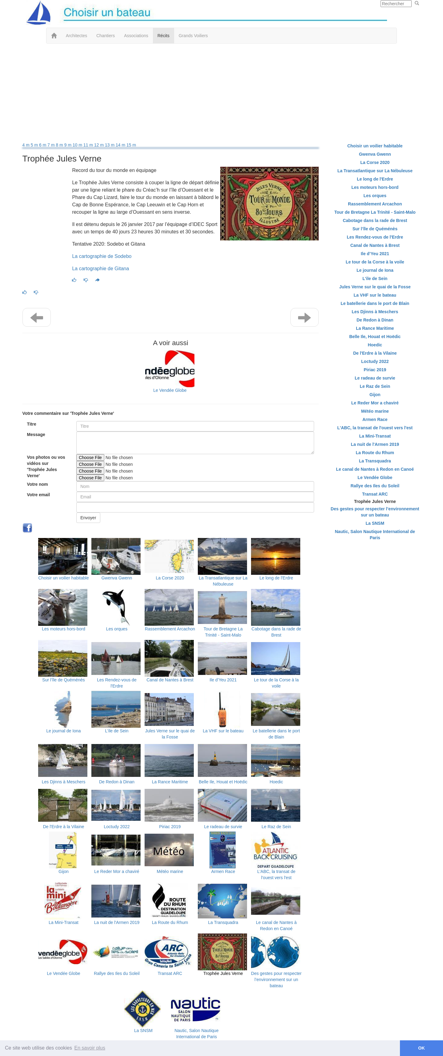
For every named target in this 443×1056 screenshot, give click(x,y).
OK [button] (421, 1048)
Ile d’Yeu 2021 (223, 679)
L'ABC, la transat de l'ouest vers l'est (375, 427)
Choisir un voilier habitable (63, 577)
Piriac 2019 (170, 826)
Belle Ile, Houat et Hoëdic (223, 781)
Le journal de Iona (63, 730)
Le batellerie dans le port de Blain (375, 303)
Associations (136, 35)
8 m (60, 144)
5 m (35, 144)
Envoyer (88, 517)
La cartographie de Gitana (100, 268)
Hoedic (276, 781)
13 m (110, 144)
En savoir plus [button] (90, 1047)
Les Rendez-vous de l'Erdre (375, 237)
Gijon (63, 871)
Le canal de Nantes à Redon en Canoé (375, 469)
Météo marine (170, 871)
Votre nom (37, 484)
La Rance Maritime (170, 781)
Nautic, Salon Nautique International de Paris (375, 534)
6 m (43, 144)
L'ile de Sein (117, 730)
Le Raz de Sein (276, 826)
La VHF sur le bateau (223, 730)
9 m (68, 144)
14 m (121, 144)
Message (36, 434)
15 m (131, 144)
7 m (51, 144)
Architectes (76, 35)
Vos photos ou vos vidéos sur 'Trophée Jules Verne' (46, 466)
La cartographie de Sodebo (101, 256)
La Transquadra (223, 922)
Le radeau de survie (223, 826)
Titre (31, 424)
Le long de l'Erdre (276, 577)
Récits (164, 35)
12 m (99, 144)
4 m (26, 144)
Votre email (38, 494)
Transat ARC (170, 973)
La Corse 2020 (170, 577)
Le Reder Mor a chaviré (116, 871)
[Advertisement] (221, 93)
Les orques (116, 628)
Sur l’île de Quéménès (63, 679)
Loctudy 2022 (117, 826)
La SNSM (143, 1030)
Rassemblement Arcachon (170, 628)
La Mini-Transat (63, 922)
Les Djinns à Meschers (64, 781)
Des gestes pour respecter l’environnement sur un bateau (276, 979)
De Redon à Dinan (116, 781)
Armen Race (223, 871)
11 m (88, 144)
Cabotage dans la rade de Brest (375, 220)
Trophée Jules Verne (223, 973)
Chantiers (105, 35)
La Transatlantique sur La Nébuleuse (375, 170)
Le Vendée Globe (169, 390)
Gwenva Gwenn (117, 577)
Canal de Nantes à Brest (170, 679)
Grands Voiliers (193, 35)
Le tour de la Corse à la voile (375, 261)
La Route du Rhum (170, 922)
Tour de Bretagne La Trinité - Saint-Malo (375, 212)
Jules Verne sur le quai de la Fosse (375, 286)
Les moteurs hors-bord (63, 628)
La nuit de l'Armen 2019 (116, 922)
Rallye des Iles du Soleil (117, 973)
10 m (78, 144)
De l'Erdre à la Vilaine (63, 826)
